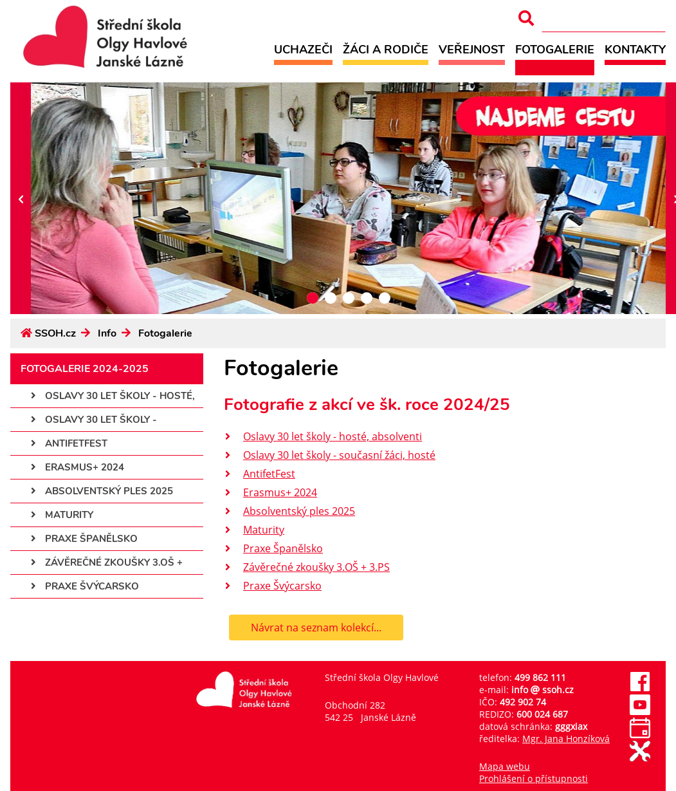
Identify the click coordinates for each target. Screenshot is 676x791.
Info (107, 333)
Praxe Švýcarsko (85, 586)
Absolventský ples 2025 (102, 491)
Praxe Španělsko (84, 538)
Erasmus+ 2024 (77, 467)
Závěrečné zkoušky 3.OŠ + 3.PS (316, 567)
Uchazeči (303, 49)
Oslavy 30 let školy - (94, 419)
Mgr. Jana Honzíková (566, 738)
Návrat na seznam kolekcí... (316, 627)
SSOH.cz (55, 333)
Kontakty (635, 49)
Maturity (62, 514)
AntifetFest (69, 443)
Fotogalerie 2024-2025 (85, 369)
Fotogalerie (554, 49)
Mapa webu (504, 766)
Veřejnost (472, 49)
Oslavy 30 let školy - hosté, (113, 395)
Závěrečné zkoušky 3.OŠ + (107, 562)
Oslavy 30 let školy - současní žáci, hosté (339, 455)
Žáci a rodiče (385, 49)
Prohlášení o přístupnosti (533, 778)
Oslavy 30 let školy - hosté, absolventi (332, 436)
